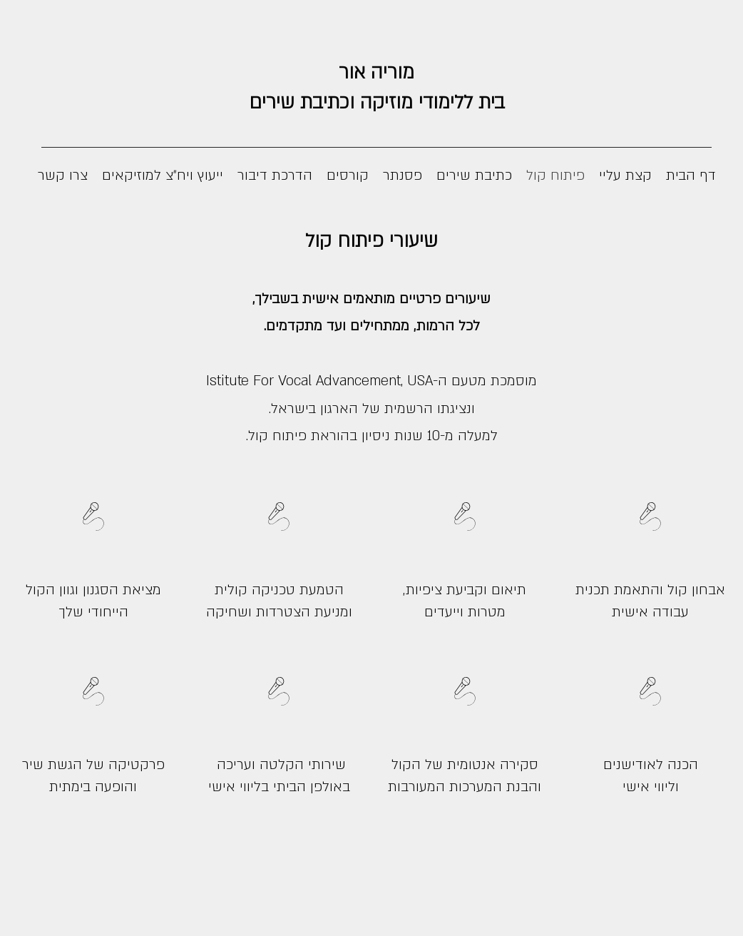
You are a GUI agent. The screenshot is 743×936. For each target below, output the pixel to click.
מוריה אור (376, 73)
